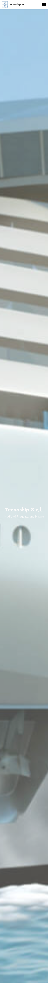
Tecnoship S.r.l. (18, 4)
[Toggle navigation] (44, 4)
